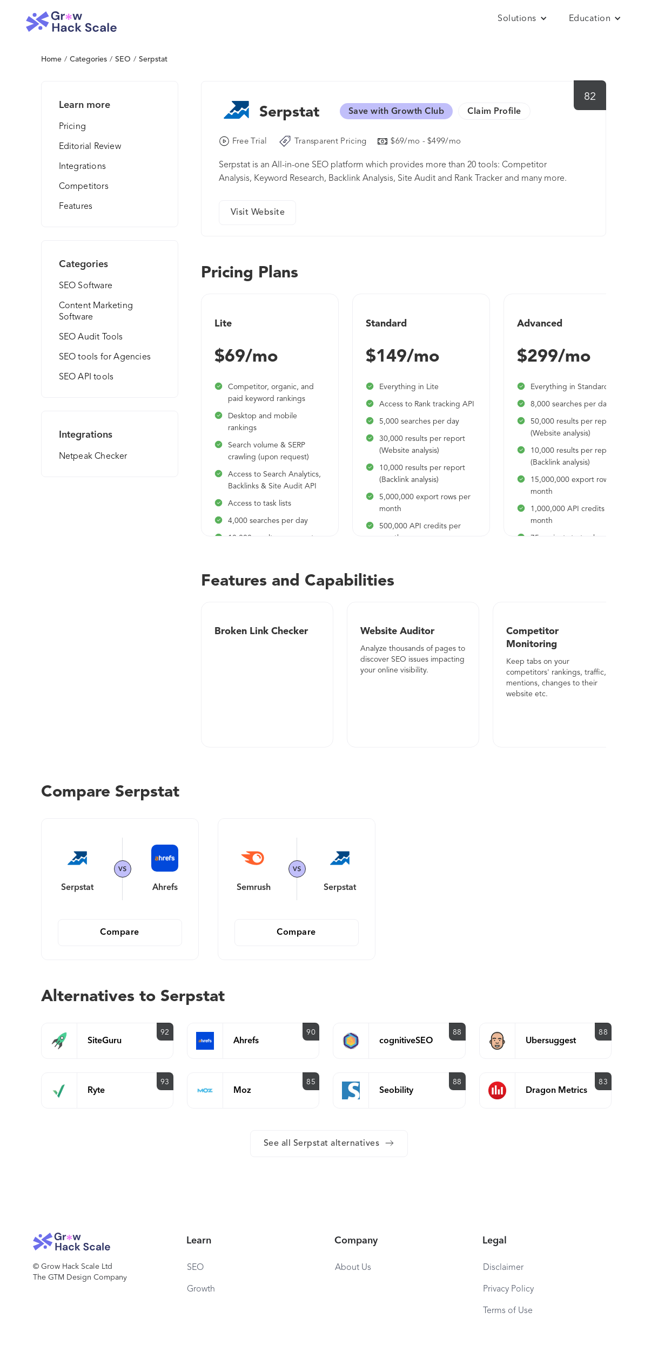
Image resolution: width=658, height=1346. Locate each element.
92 (165, 1032)
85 (310, 1082)
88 (457, 1032)
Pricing (72, 127)
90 (310, 1032)
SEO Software (85, 286)
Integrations (82, 166)
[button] (522, 19)
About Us (353, 1267)
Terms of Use (508, 1311)
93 (165, 1082)
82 (590, 97)
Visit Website (258, 212)
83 (603, 1082)
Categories (88, 59)
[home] (71, 21)
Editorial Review (90, 146)
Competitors (84, 186)
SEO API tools (86, 377)
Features (76, 206)
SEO (123, 59)
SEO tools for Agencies (105, 357)
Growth (201, 1289)
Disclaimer (503, 1267)
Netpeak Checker (93, 456)
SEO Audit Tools (91, 337)
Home (51, 59)
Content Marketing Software (96, 312)
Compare (119, 932)
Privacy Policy (508, 1289)
